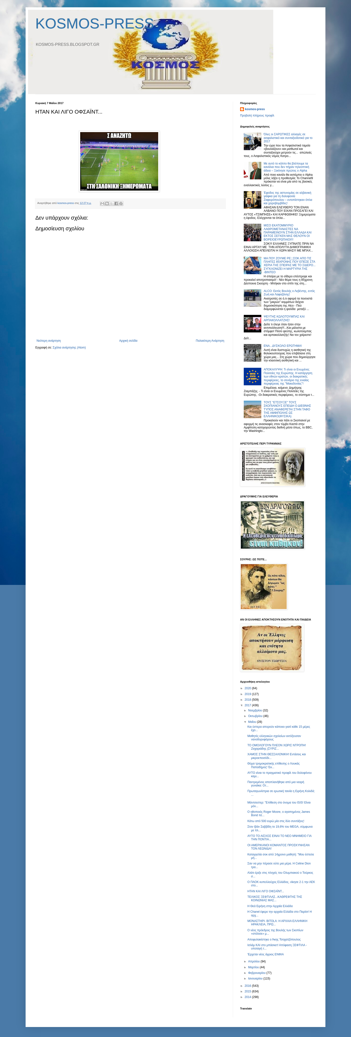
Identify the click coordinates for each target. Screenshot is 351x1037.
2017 (248, 705)
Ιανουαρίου (255, 978)
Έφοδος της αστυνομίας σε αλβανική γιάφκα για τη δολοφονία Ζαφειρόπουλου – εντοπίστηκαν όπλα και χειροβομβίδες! (288, 198)
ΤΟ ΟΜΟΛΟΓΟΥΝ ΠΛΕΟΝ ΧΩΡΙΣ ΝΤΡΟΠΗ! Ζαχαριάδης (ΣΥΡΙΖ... (276, 747)
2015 (248, 991)
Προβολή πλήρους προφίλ (257, 115)
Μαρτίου (254, 967)
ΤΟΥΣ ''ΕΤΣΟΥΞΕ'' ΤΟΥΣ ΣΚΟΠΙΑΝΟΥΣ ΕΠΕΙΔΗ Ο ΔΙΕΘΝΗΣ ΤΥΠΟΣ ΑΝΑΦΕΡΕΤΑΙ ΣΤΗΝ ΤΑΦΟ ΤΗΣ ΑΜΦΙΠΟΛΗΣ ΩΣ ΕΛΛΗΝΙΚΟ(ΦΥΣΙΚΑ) (287, 409)
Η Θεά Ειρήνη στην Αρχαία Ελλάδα (270, 906)
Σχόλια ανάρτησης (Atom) (69, 347)
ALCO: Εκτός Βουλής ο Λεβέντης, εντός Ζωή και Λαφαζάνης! (289, 292)
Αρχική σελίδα (128, 340)
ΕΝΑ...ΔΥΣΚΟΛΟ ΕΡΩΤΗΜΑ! (283, 346)
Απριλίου (254, 961)
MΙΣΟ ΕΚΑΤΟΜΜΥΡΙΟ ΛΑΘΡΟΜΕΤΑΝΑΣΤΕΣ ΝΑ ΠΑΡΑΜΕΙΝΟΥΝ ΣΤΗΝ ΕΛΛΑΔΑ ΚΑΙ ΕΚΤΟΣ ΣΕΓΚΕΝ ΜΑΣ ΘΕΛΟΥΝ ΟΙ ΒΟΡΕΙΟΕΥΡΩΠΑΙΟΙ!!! (288, 232)
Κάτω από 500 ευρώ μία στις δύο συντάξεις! (275, 821)
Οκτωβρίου (255, 716)
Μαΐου (252, 722)
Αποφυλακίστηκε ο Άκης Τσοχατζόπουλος (274, 939)
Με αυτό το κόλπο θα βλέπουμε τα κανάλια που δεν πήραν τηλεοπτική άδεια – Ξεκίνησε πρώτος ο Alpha (286, 167)
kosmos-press (255, 109)
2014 (248, 997)
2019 (248, 694)
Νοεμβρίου (255, 710)
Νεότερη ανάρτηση (49, 340)
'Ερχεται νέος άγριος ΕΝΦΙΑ (265, 954)
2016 (248, 986)
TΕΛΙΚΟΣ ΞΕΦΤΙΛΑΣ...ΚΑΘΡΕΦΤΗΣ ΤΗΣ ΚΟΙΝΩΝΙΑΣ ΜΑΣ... (274, 898)
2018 (248, 699)
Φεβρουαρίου (257, 973)
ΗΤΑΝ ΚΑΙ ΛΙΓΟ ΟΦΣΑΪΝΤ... (265, 891)
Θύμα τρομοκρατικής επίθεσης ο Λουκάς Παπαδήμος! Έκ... (273, 765)
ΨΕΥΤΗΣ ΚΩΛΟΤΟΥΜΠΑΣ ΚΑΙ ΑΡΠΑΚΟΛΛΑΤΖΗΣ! (284, 318)
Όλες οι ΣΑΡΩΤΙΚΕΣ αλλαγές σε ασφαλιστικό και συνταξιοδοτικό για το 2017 (288, 138)
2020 (248, 688)
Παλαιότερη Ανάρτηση (210, 340)
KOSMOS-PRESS (94, 23)
